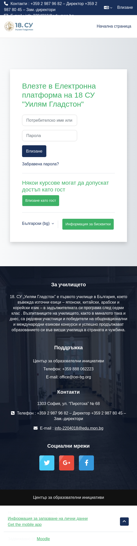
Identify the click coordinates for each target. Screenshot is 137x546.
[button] (108, 7)
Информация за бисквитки (88, 224)
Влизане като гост (40, 200)
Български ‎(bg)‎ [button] (36, 223)
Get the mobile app (25, 524)
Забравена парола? (40, 164)
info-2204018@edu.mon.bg (49, 16)
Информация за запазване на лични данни (48, 518)
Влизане (125, 7)
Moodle (43, 539)
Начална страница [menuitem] (114, 26)
